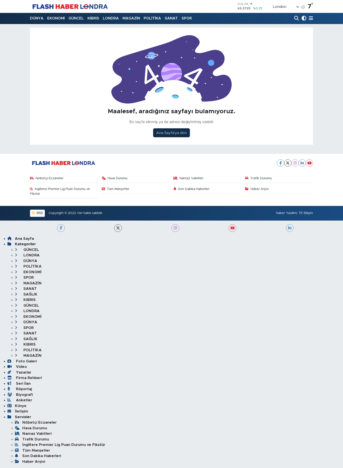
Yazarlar (19, 372)
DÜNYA (37, 18)
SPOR (187, 18)
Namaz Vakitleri (188, 178)
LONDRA (111, 18)
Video (17, 367)
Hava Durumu (115, 178)
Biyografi (20, 395)
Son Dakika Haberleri (191, 189)
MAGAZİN (131, 18)
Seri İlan (19, 383)
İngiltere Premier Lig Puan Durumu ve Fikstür (60, 191)
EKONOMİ (56, 18)
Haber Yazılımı (286, 213)
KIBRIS (93, 18)
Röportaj (19, 389)
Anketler (19, 400)
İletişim (17, 411)
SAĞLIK (26, 294)
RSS (37, 213)
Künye (16, 406)
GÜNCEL (76, 18)
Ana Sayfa (20, 238)
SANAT (171, 18)
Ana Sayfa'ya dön (171, 133)
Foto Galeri (22, 361)
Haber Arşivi (257, 189)
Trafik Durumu (258, 178)
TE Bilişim (306, 213)
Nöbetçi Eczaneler (47, 178)
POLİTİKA (152, 18)
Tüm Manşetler (116, 189)
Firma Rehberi (24, 378)
